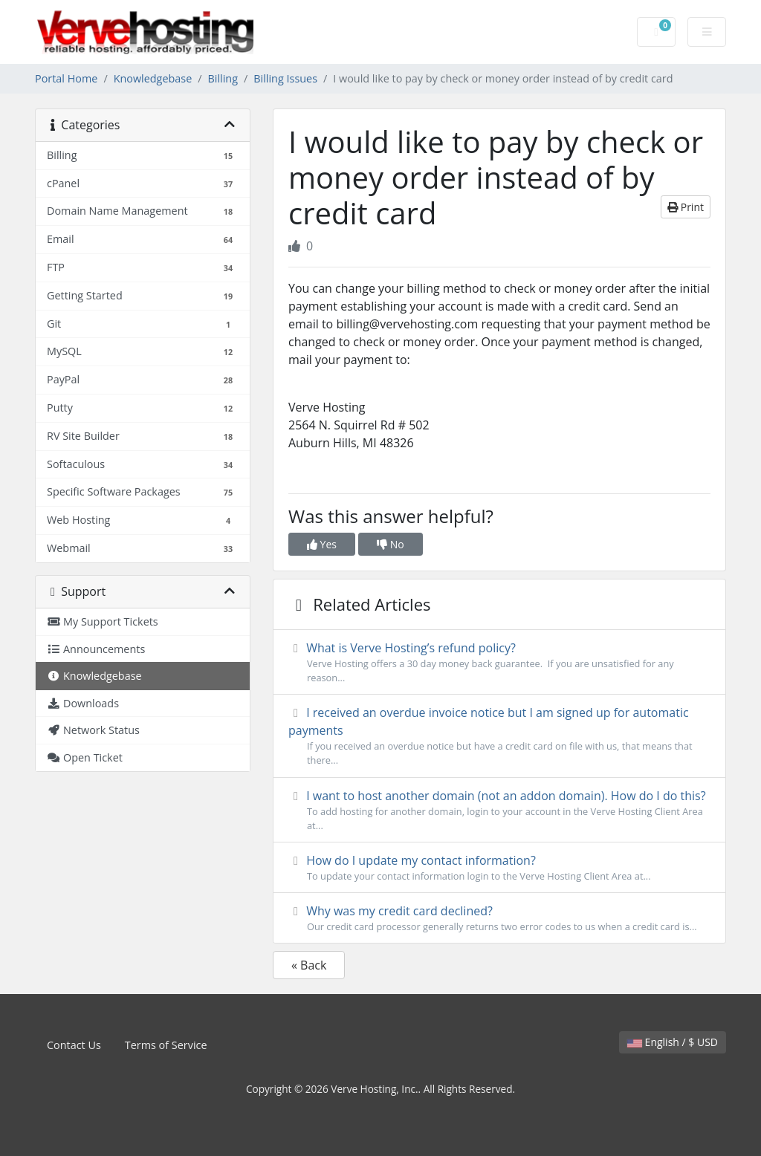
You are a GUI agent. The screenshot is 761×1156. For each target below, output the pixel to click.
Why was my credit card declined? (499, 918)
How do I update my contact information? (499, 867)
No (390, 544)
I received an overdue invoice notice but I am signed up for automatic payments (499, 735)
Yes (322, 544)
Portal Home (66, 78)
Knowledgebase (153, 78)
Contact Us (74, 1045)
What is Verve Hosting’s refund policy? (499, 662)
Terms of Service (166, 1045)
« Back (308, 965)
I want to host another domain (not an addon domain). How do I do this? (499, 810)
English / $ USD (672, 1042)
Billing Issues (285, 78)
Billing (223, 78)
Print (685, 207)
